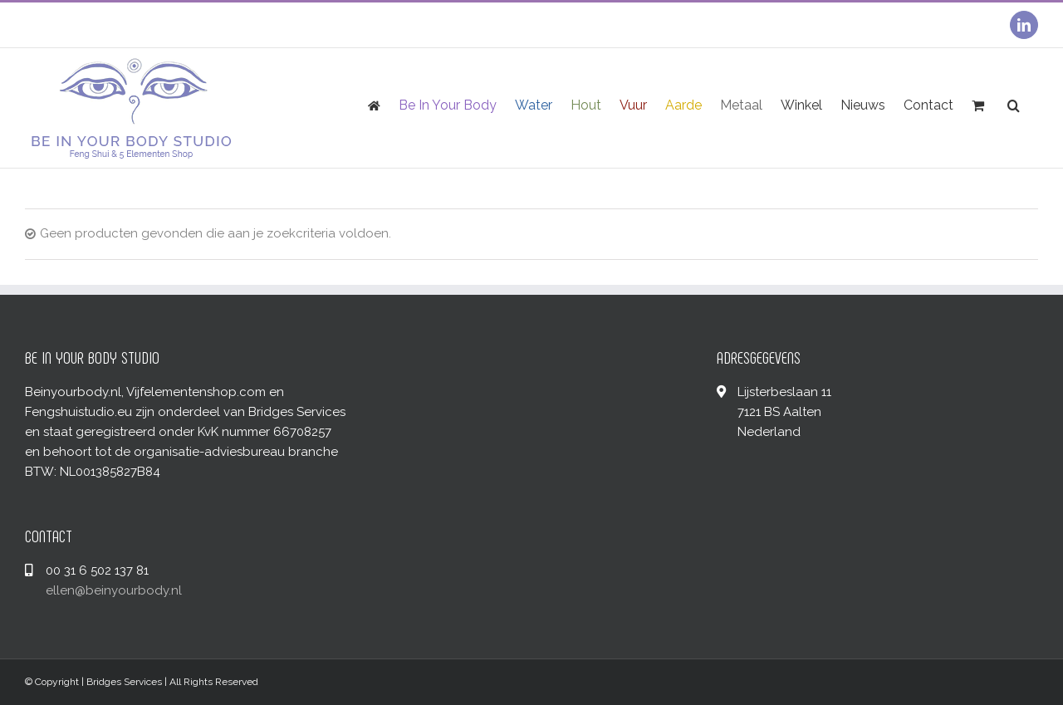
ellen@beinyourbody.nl (114, 590)
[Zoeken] (1013, 104)
